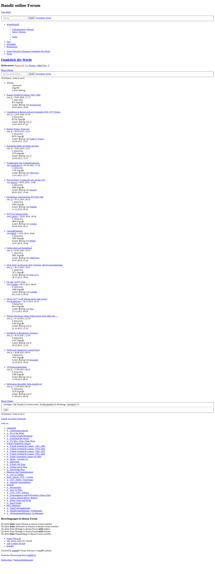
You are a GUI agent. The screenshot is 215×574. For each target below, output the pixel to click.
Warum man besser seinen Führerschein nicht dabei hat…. (32, 316)
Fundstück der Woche (16, 59)
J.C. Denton (30, 65)
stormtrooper (35, 105)
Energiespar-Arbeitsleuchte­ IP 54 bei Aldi (25, 197)
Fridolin (33, 207)
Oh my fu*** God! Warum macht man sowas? (27, 299)
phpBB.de (31, 555)
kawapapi (34, 360)
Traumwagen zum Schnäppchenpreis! (23, 163)
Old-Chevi (34, 173)
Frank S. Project (37, 139)
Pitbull (13, 233)
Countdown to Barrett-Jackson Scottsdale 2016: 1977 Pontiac (34, 112)
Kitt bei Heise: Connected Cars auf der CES (26, 180)
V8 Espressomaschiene (17, 367)
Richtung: (68, 404)
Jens (31, 309)
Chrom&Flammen (15, 231)
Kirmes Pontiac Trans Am (18, 129)
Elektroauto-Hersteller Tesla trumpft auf (24, 384)
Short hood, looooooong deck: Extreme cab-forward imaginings (35, 265)
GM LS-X (34, 275)
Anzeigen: (14, 404)
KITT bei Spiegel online (17, 214)
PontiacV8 (19, 65)
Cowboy (14, 216)
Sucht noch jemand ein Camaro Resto (23, 350)
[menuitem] (23, 29)
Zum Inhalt (6, 12)
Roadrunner (15, 301)
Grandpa (14, 284)
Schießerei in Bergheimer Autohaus (22, 333)
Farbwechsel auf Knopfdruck (19, 248)
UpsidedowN (16, 165)
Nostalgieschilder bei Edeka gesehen (23, 146)
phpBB (15, 550)
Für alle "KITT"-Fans (16, 282)
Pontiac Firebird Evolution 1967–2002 (23, 95)
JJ (48, 65)
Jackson (13, 182)
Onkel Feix (41, 65)
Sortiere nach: (42, 404)
